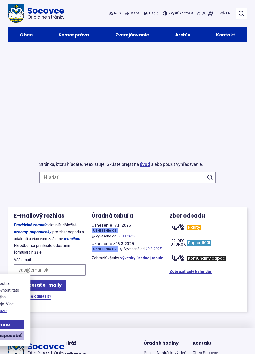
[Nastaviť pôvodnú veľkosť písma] (204, 13)
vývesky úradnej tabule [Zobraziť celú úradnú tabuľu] (141, 163)
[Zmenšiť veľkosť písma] (198, 13)
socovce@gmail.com (212, 317)
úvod (145, 69)
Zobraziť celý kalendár (190, 176)
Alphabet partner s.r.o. (76, 340)
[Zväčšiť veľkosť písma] (210, 13)
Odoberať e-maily (40, 190)
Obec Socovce (144, 340)
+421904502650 (207, 305)
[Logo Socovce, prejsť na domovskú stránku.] (36, 13)
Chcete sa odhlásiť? (32, 201)
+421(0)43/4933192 (211, 311)
